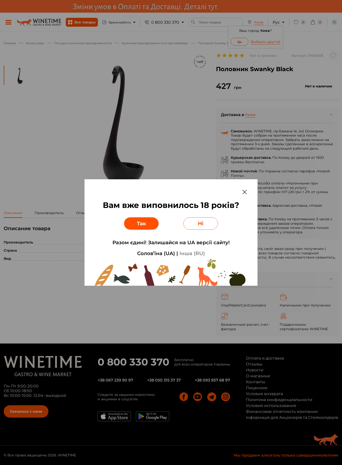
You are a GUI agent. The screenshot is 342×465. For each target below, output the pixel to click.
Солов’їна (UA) (156, 253)
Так (141, 223)
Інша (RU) (192, 253)
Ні (200, 223)
